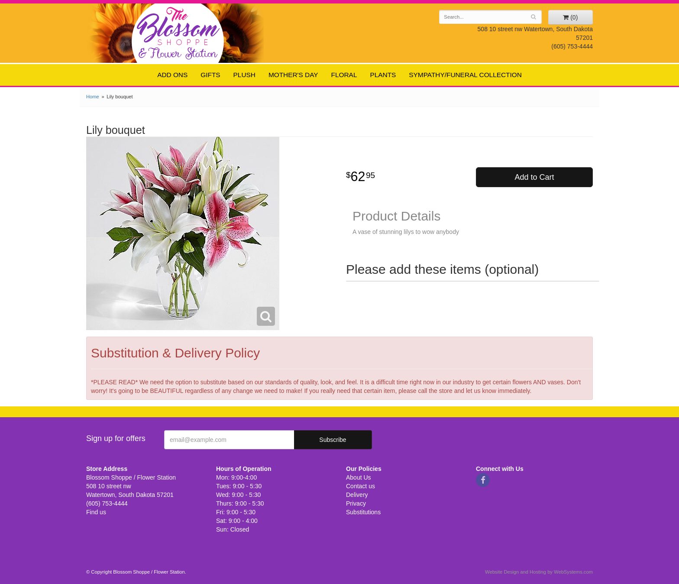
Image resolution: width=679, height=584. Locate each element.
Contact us (360, 486)
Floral (344, 74)
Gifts (210, 74)
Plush (244, 74)
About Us (358, 477)
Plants (383, 74)
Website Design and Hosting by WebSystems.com (539, 571)
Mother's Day (293, 74)
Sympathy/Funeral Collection (465, 74)
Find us (96, 512)
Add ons (172, 74)
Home (92, 96)
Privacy (356, 503)
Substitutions (363, 512)
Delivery (357, 494)
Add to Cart (534, 177)
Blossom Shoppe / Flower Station (178, 33)
